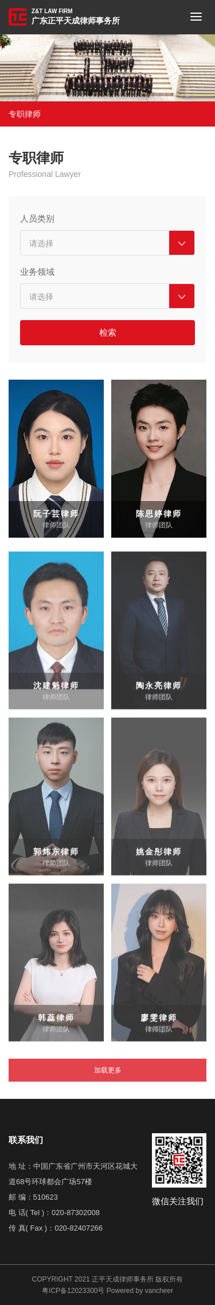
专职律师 (25, 114)
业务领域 (37, 273)
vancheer (159, 1291)
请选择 (41, 244)
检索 (107, 333)
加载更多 (108, 1082)
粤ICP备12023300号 (73, 1291)
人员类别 (37, 219)
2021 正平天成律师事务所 (114, 1279)
